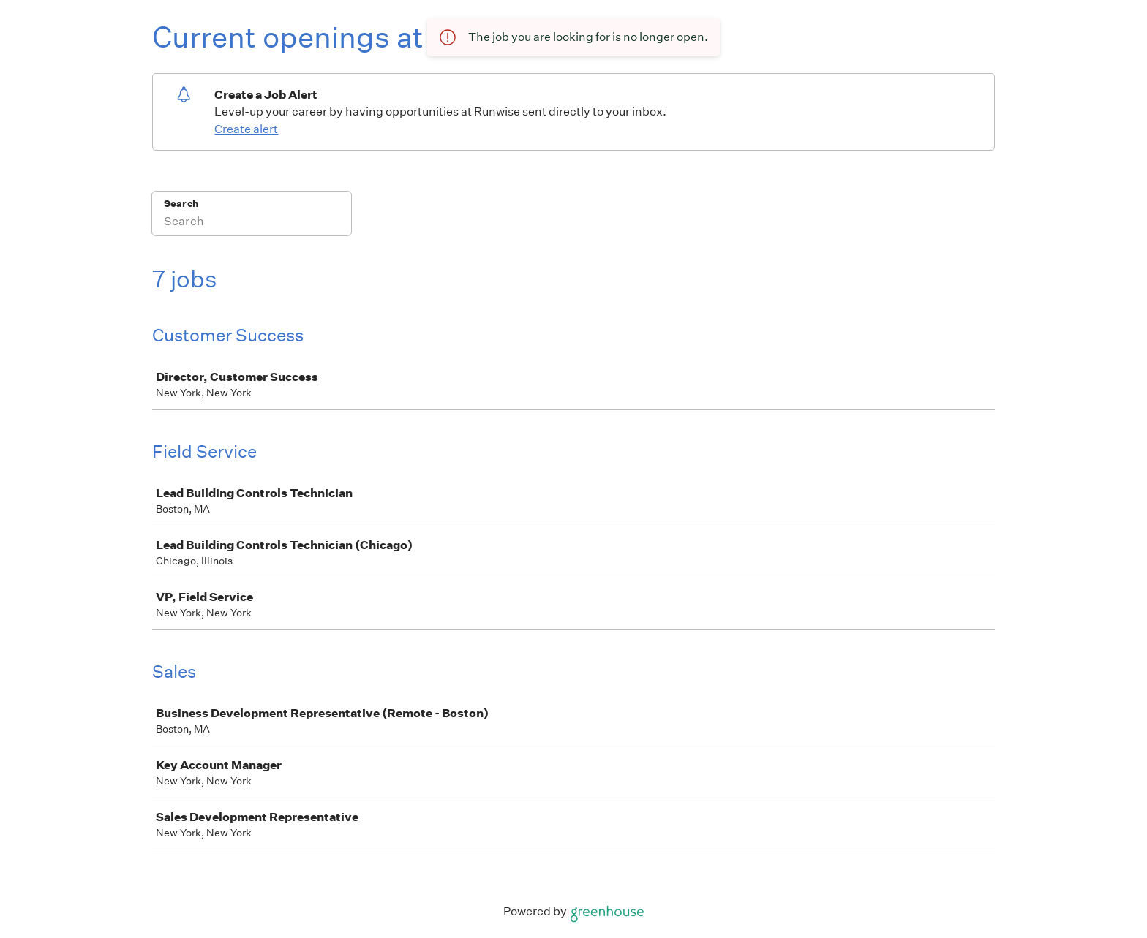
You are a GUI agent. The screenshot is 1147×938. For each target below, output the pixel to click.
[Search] (251, 223)
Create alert (246, 129)
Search (181, 203)
